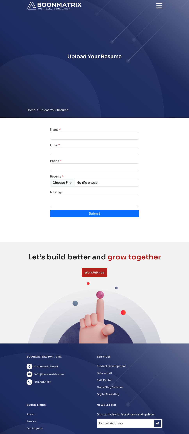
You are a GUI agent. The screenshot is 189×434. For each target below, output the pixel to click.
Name (55, 129)
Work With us (94, 272)
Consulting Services (110, 387)
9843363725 (42, 382)
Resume (57, 176)
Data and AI (104, 373)
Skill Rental (104, 380)
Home (31, 110)
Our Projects (35, 428)
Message (56, 192)
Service (32, 421)
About (31, 414)
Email (55, 145)
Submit (94, 214)
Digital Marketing (108, 394)
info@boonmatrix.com (49, 374)
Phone (56, 161)
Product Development (111, 366)
